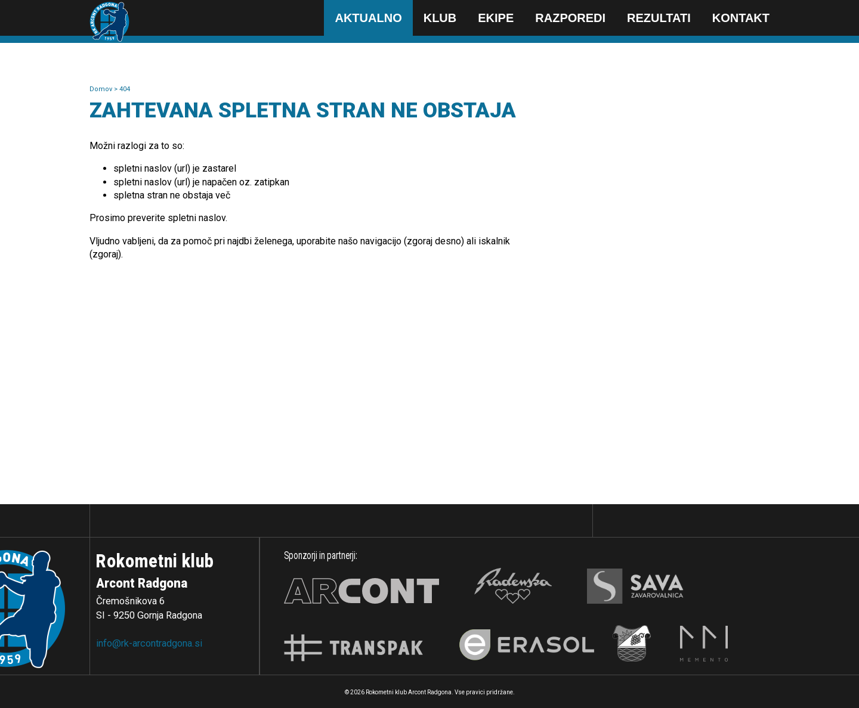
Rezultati (659, 17)
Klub (440, 17)
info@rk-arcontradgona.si (149, 643)
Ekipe (496, 17)
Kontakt (741, 17)
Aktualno (368, 17)
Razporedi (570, 17)
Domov (101, 89)
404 (124, 89)
